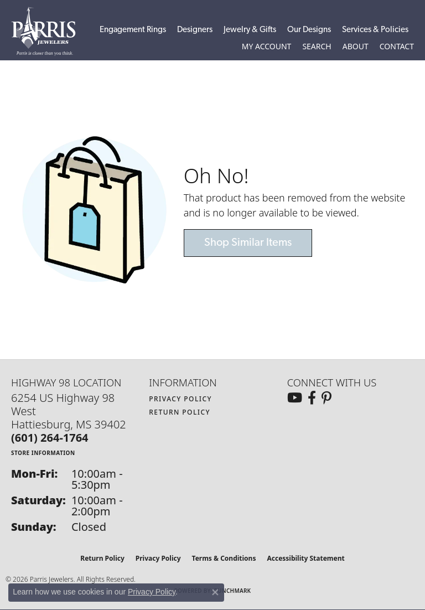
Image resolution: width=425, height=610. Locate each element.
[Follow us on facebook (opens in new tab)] (312, 398)
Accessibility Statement (305, 558)
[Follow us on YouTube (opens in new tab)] (294, 398)
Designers (194, 30)
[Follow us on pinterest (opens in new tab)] (326, 398)
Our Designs (309, 30)
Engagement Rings (133, 30)
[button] (267, 46)
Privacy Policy (180, 399)
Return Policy (179, 412)
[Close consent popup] (215, 592)
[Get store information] (43, 452)
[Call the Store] (50, 437)
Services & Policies (375, 30)
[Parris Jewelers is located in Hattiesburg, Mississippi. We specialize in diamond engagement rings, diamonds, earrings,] (49, 31)
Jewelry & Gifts (250, 30)
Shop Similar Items (248, 243)
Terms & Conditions (224, 558)
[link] (397, 46)
